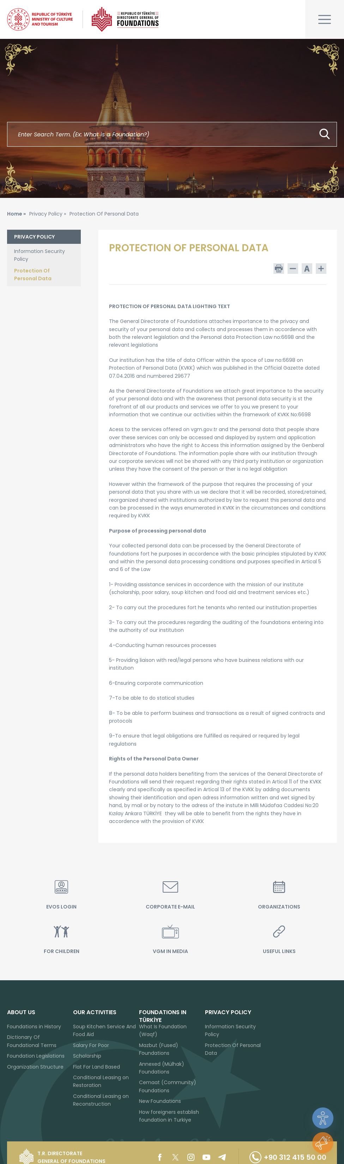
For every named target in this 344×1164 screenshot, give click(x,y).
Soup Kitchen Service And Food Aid (104, 1030)
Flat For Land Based (96, 1066)
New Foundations (160, 1101)
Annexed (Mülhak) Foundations (161, 1067)
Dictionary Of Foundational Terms (31, 1041)
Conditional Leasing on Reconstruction (101, 1100)
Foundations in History (34, 1026)
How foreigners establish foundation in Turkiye (169, 1116)
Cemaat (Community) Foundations (167, 1086)
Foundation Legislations (36, 1055)
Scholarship (87, 1055)
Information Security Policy (39, 255)
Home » (16, 213)
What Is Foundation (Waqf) (163, 1030)
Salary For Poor (91, 1045)
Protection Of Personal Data (33, 274)
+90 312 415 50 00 (287, 1157)
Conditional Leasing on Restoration (101, 1081)
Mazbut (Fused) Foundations (158, 1049)
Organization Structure (35, 1066)
